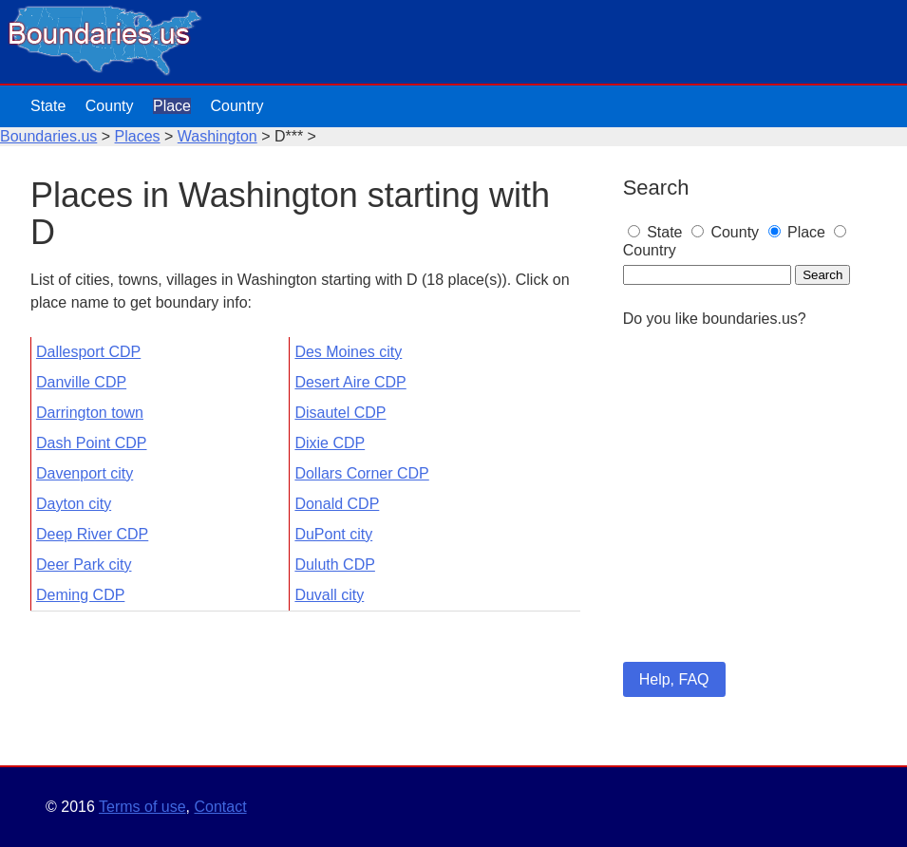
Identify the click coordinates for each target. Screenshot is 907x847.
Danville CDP (81, 382)
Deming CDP (80, 595)
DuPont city (333, 534)
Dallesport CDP (88, 352)
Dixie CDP (329, 443)
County (109, 106)
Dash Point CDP (91, 443)
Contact (220, 807)
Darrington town (89, 413)
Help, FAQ (674, 679)
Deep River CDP (92, 534)
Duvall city (329, 595)
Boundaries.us (48, 136)
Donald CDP (336, 504)
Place (172, 106)
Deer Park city (83, 564)
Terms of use (142, 807)
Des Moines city (348, 352)
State (48, 106)
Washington (217, 136)
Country (236, 106)
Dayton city (73, 504)
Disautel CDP (340, 413)
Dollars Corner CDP (361, 473)
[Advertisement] (750, 520)
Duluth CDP (334, 564)
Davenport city (84, 473)
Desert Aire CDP (350, 382)
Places (138, 136)
